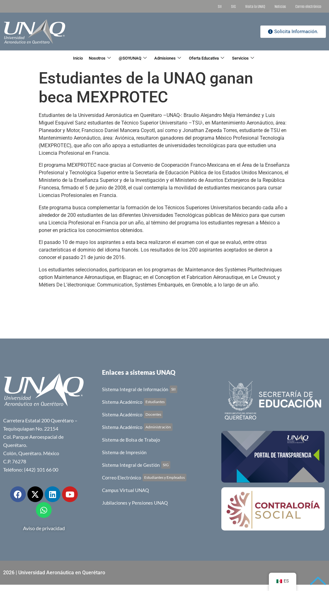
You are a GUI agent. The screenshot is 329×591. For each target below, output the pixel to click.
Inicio (60, 58)
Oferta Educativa (216, 58)
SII (220, 6)
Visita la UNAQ (255, 6)
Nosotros (88, 58)
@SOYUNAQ (128, 58)
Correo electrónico (308, 6)
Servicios (260, 58)
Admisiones (170, 58)
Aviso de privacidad (44, 528)
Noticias (280, 6)
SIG (233, 6)
